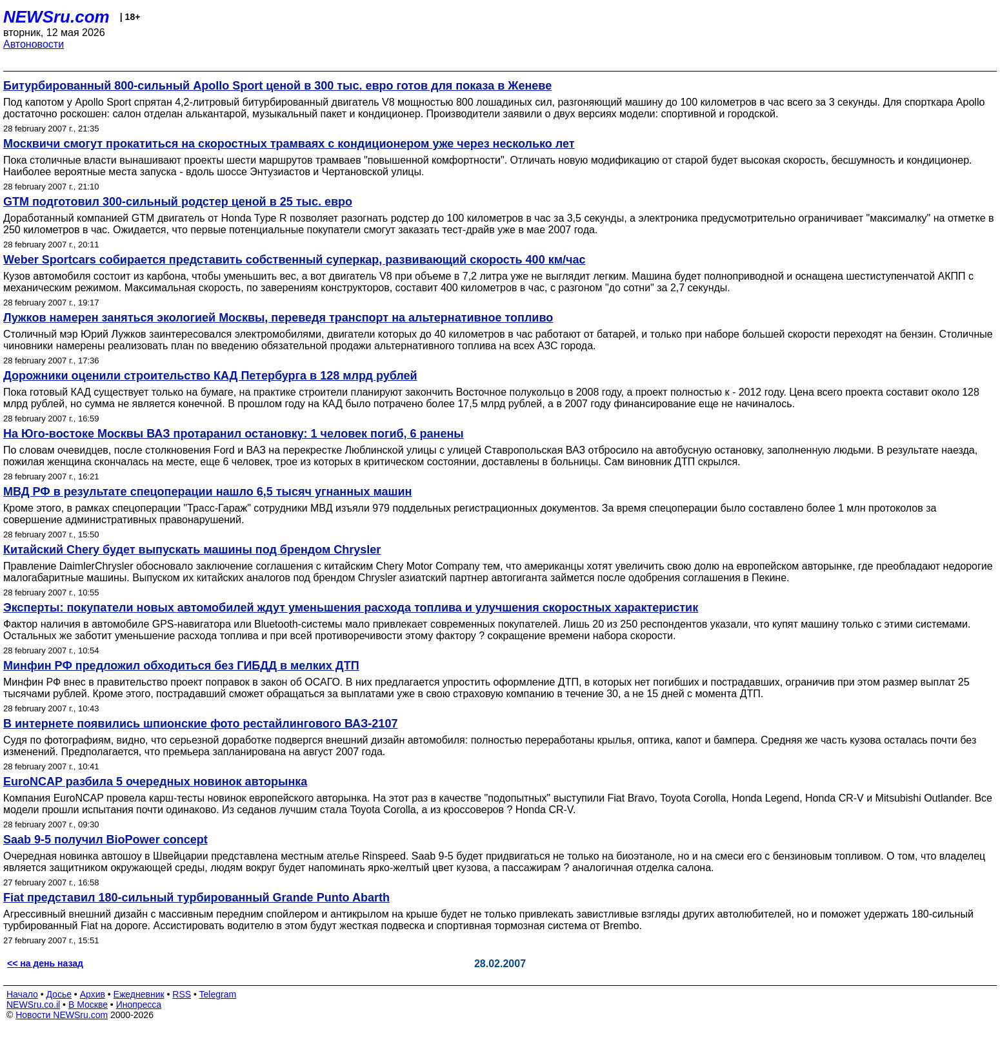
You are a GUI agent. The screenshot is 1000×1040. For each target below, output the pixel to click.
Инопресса (139, 1004)
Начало (22, 994)
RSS (181, 994)
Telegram (218, 994)
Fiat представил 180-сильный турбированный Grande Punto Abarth (196, 897)
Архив (92, 994)
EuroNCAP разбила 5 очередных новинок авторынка (155, 781)
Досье (59, 994)
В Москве (88, 1004)
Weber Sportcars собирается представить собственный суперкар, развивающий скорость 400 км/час (294, 259)
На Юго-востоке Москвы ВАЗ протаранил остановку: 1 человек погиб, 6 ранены (233, 433)
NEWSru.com (56, 16)
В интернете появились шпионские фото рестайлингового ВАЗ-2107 (200, 723)
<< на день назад (45, 963)
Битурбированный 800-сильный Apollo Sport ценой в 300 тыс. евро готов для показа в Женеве (277, 85)
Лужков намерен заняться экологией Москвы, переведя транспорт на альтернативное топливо (278, 317)
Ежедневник (139, 994)
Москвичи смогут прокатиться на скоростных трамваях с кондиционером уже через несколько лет (289, 143)
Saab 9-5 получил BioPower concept (105, 839)
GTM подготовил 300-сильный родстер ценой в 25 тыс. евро (177, 201)
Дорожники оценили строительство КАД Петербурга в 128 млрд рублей (210, 375)
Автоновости (33, 44)
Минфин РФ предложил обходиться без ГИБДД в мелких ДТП (181, 665)
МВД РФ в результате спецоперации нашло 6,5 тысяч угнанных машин (207, 491)
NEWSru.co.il (33, 1004)
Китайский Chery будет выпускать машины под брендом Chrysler (192, 549)
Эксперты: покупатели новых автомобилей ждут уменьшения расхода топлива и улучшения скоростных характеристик (350, 607)
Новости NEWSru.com (61, 1015)
